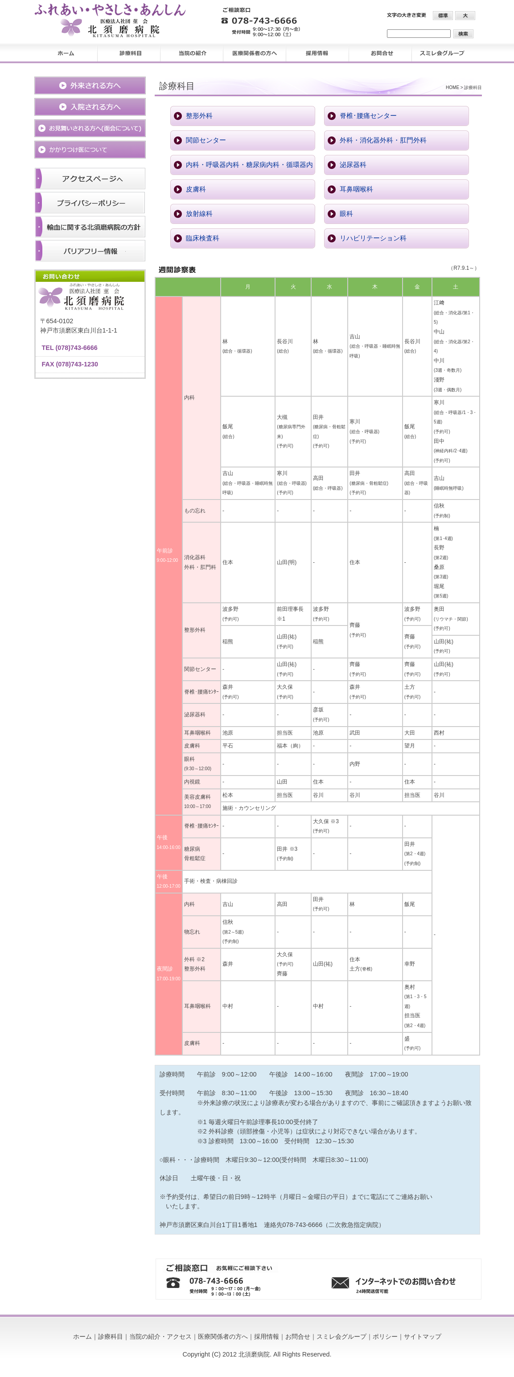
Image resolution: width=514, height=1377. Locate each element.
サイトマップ (422, 1336)
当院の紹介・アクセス (160, 1336)
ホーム (82, 1336)
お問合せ (297, 1336)
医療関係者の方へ (223, 1336)
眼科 (346, 213)
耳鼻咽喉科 (356, 189)
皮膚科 (196, 189)
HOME (452, 87)
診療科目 (110, 1336)
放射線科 (199, 213)
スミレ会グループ (341, 1336)
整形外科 (199, 115)
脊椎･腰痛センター (368, 115)
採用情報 (266, 1336)
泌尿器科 (353, 164)
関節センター (206, 140)
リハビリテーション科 (373, 238)
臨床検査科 (202, 238)
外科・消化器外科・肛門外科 (383, 140)
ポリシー (385, 1336)
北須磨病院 (254, 1354)
